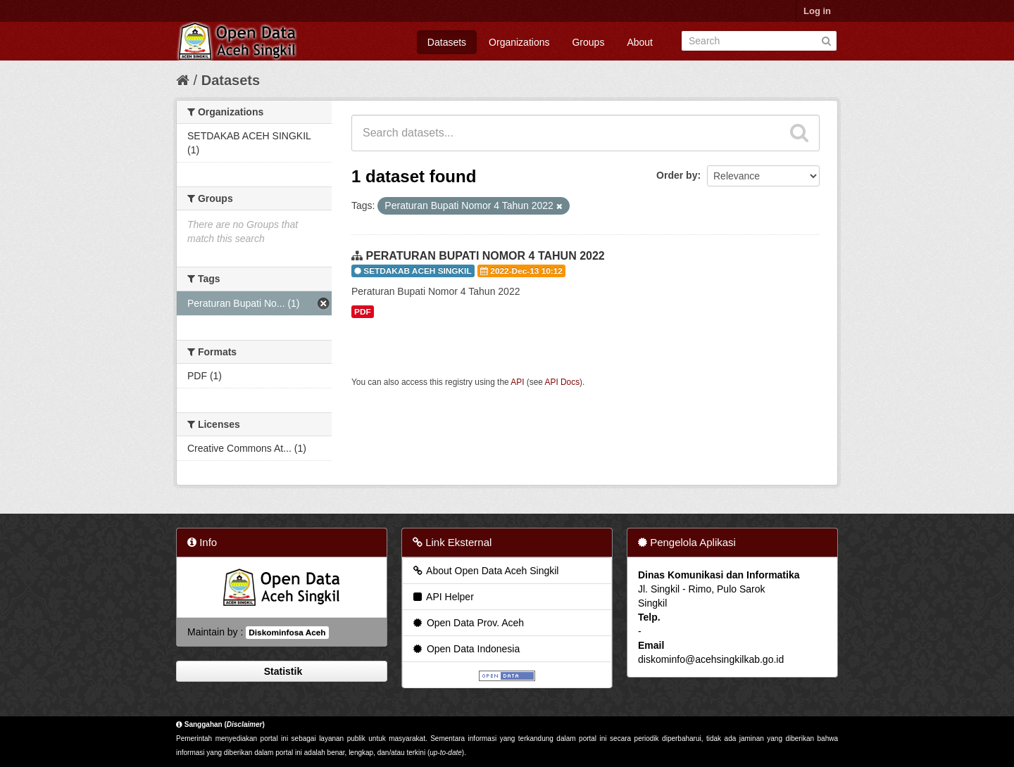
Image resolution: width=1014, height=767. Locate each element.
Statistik (281, 671)
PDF (362, 312)
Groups (588, 42)
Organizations (519, 42)
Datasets (446, 42)
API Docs (562, 382)
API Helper (442, 596)
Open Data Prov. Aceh (467, 622)
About (640, 42)
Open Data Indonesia (465, 648)
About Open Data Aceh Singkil (484, 570)
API (517, 382)
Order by (676, 175)
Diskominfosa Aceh (287, 633)
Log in (817, 11)
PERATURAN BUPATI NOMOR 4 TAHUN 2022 (484, 256)
